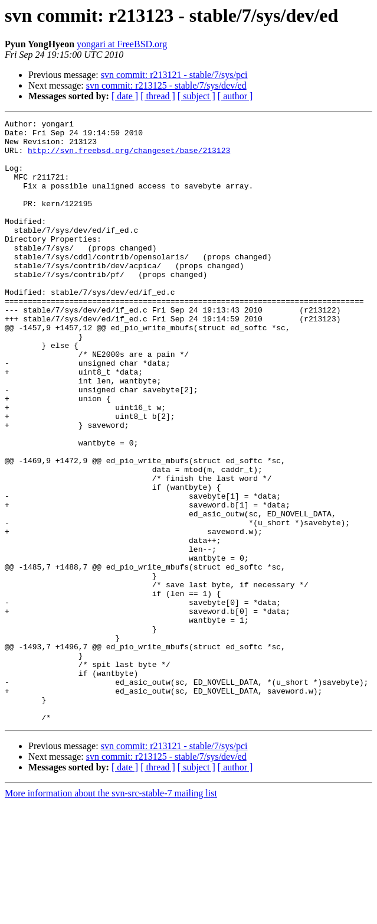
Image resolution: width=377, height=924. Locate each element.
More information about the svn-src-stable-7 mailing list (111, 914)
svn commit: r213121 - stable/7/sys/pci (174, 75)
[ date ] (125, 96)
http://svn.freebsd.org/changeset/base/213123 (129, 157)
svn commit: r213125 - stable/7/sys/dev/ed (166, 85)
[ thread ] (157, 96)
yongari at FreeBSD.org (122, 44)
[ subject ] (196, 96)
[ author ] (235, 96)
